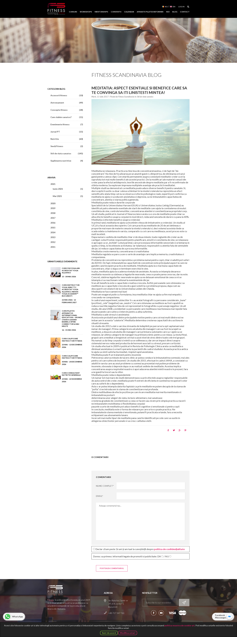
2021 (52, 184)
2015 (52, 227)
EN (174, 6)
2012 (52, 242)
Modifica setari (127, 633)
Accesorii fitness (66, 95)
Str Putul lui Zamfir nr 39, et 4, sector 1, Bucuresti (118, 603)
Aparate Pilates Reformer (150, 12)
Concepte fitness (66, 110)
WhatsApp (17, 616)
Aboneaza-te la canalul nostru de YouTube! (161, 613)
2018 (52, 213)
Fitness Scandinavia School (56, 9)
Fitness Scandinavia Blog (126, 75)
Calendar (129, 12)
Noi (168, 12)
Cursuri (73, 12)
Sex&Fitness (66, 146)
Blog (174, 12)
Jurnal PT (66, 131)
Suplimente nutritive (66, 160)
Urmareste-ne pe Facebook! (153, 613)
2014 (52, 232)
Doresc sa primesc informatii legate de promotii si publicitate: (132, 556)
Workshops (86, 12)
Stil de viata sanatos (145, 96)
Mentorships (101, 12)
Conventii (116, 12)
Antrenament (66, 102)
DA (159, 556)
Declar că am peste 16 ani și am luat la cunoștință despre (139, 549)
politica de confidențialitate (169, 549)
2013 (52, 237)
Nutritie (66, 139)
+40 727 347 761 (116, 613)
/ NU (166, 556)
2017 (52, 218)
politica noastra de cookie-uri (179, 625)
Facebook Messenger (220, 616)
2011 (52, 247)
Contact (185, 12)
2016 (52, 222)
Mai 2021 (68, 196)
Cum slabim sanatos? (66, 117)
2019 (52, 208)
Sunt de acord (109, 633)
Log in (181, 6)
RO (166, 6)
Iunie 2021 (68, 189)
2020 (52, 203)
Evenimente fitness (66, 124)
